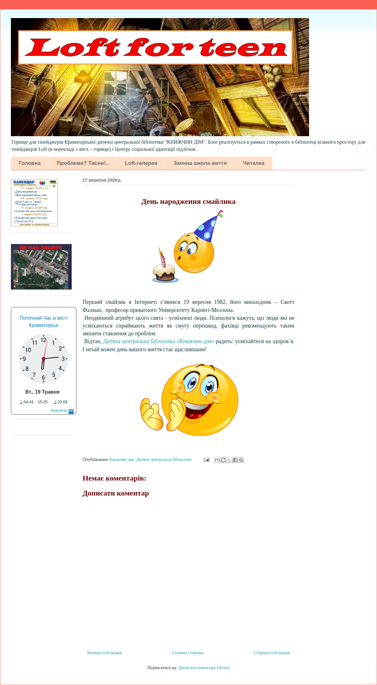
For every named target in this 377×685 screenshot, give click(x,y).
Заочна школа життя (200, 163)
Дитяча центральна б (158, 341)
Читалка (254, 163)
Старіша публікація (272, 652)
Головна (30, 163)
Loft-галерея (141, 163)
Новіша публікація (104, 652)
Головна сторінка (188, 652)
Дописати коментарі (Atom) (203, 667)
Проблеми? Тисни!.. (82, 163)
